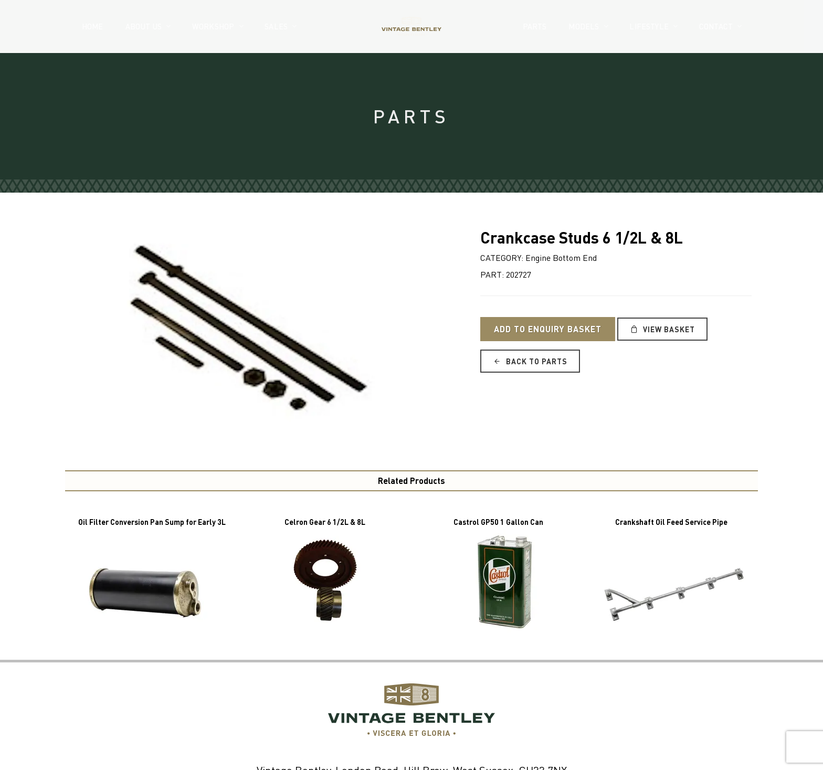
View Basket (662, 329)
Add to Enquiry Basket (548, 328)
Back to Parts (530, 361)
